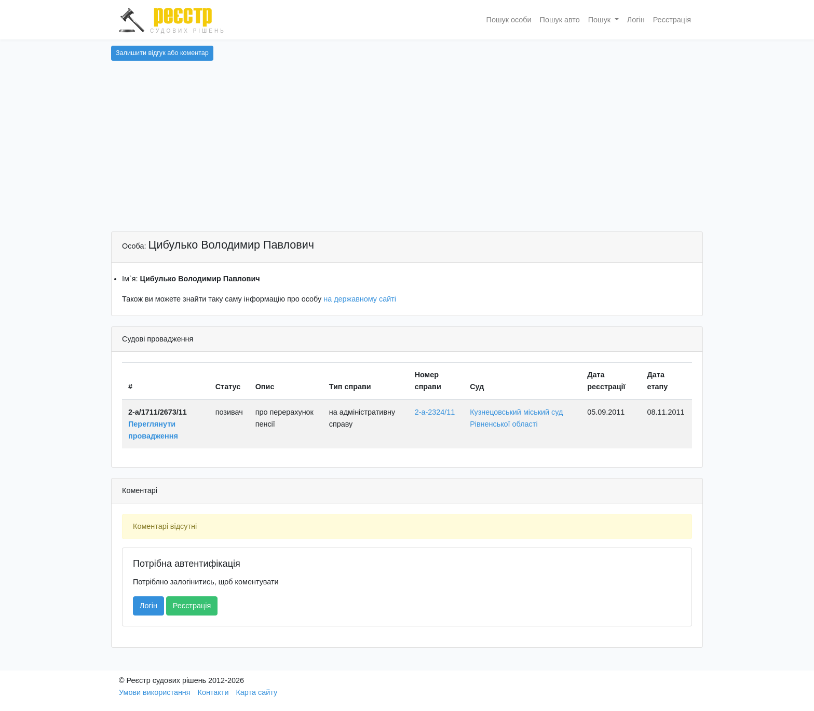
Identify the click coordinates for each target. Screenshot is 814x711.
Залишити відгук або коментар (162, 53)
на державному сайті (359, 299)
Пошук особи (509, 20)
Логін (636, 20)
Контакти (213, 692)
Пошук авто (560, 20)
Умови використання (155, 692)
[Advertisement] (407, 153)
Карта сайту (256, 692)
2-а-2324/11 (435, 412)
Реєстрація (672, 20)
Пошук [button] (600, 20)
